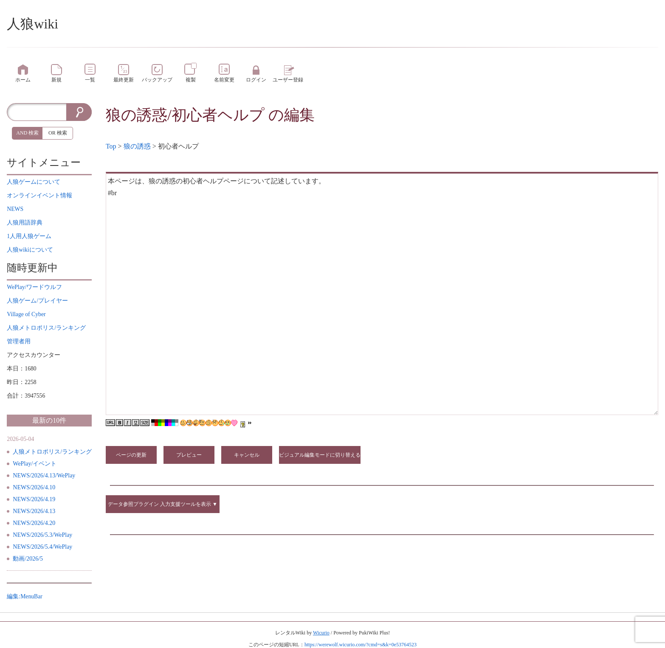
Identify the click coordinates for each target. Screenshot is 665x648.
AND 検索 (27, 133)
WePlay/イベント (34, 463)
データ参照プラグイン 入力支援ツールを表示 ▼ (162, 504)
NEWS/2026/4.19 (34, 499)
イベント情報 (39, 195)
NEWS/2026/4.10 (34, 487)
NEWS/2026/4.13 (34, 511)
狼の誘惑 (137, 146)
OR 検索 (57, 133)
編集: (24, 596)
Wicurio (321, 633)
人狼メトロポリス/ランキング (52, 452)
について (33, 182)
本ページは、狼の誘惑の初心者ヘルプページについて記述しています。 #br (382, 293)
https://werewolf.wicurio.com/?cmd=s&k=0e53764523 (360, 645)
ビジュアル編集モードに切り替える (320, 455)
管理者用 (19, 341)
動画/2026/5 (28, 558)
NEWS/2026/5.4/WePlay (42, 547)
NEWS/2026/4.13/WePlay (44, 475)
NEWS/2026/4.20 (34, 523)
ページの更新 (131, 455)
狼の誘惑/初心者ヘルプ (185, 115)
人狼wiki (32, 23)
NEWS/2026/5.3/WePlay (42, 535)
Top (111, 146)
